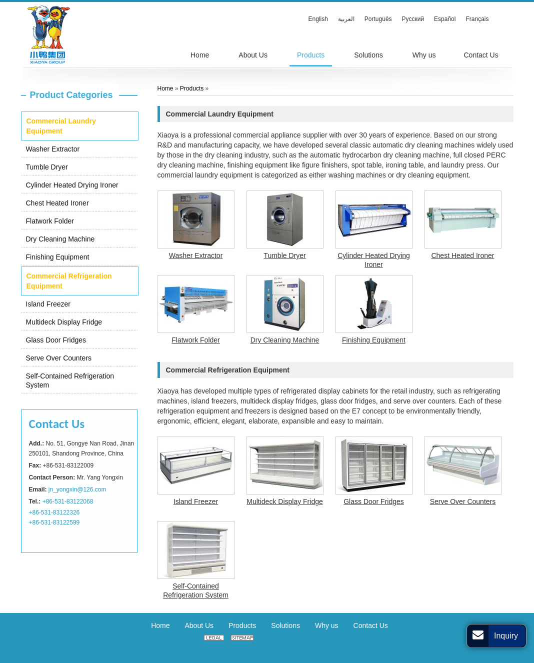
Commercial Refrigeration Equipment (69, 281)
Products (192, 88)
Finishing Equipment (58, 257)
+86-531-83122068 (68, 501)
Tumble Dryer (47, 167)
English (318, 19)
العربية (346, 19)
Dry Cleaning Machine (60, 239)
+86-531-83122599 (54, 522)
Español (445, 19)
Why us (326, 626)
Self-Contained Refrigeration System (70, 380)
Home (166, 88)
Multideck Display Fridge (64, 322)
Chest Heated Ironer (57, 203)
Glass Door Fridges (56, 340)
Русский (413, 19)
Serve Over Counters (59, 358)
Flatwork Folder (50, 221)
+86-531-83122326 (54, 512)
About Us (199, 626)
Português (378, 19)
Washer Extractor (53, 149)
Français (477, 19)
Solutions (285, 626)
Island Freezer (48, 304)
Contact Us (57, 424)
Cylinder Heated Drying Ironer (72, 185)
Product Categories (71, 95)
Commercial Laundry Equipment (61, 126)
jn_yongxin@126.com (77, 489)
